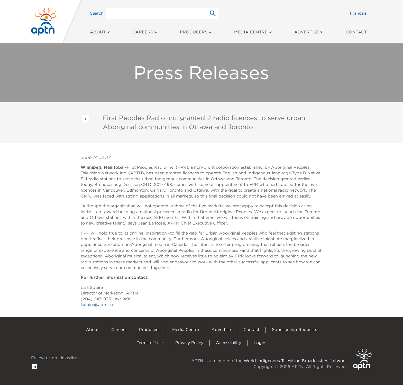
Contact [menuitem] (356, 32)
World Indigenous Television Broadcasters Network (295, 360)
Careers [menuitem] (145, 32)
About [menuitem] (100, 32)
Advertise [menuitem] (309, 32)
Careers (118, 329)
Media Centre (185, 329)
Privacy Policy (189, 342)
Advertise (221, 329)
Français (358, 13)
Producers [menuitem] (196, 32)
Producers (149, 329)
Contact (251, 329)
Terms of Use (150, 342)
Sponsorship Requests (294, 329)
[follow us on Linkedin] (34, 366)
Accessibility (228, 342)
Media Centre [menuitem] (253, 32)
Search (97, 13)
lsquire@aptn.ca (97, 304)
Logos (260, 342)
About (92, 329)
